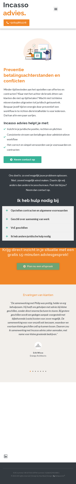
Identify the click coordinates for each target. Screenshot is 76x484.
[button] (55, 9)
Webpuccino (60, 476)
